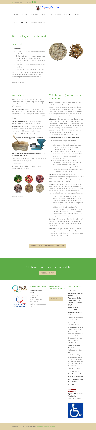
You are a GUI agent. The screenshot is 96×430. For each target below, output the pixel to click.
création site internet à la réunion (46, 426)
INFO (15, 23)
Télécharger (56, 299)
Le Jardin (24, 14)
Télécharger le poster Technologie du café (47, 246)
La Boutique (67, 14)
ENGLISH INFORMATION (39, 23)
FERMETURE (24, 23)
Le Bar (43, 14)
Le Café (50, 14)
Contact (76, 14)
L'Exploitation (34, 14)
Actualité (58, 14)
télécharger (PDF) (47, 273)
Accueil (15, 14)
